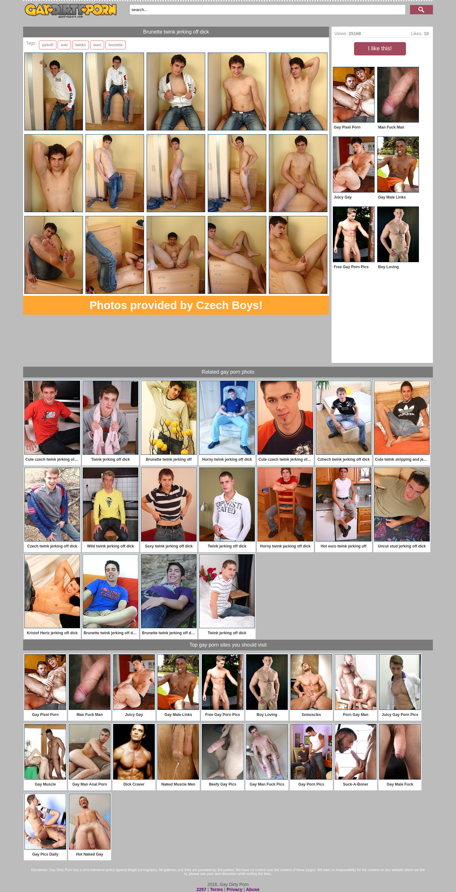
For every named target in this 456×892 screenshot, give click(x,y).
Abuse (253, 889)
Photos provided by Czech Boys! (176, 305)
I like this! (380, 48)
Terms (216, 889)
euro (97, 45)
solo (64, 45)
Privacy (234, 889)
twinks (80, 45)
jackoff (47, 45)
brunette (116, 45)
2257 (201, 889)
